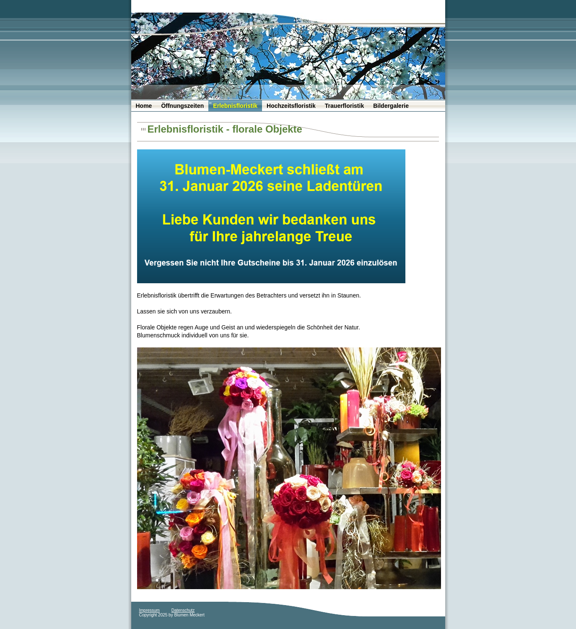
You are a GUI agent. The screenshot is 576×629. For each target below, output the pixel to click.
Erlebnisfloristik (235, 105)
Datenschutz (183, 610)
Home (144, 105)
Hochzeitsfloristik (291, 105)
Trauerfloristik (344, 105)
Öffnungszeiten (182, 105)
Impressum (149, 610)
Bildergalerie (391, 105)
